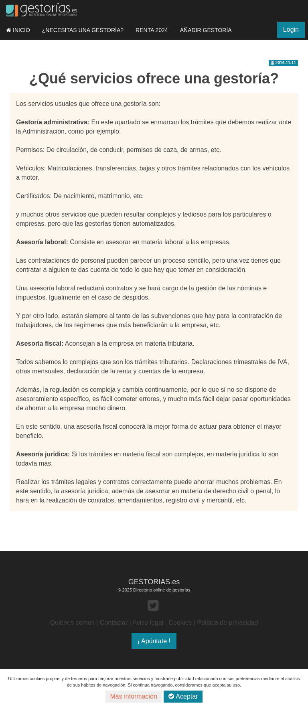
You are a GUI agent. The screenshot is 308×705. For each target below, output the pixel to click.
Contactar (114, 622)
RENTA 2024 (152, 30)
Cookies (180, 622)
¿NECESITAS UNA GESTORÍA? (83, 30)
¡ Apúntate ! (154, 641)
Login (291, 29)
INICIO (18, 30)
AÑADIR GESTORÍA (206, 30)
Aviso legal (147, 622)
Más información (133, 696)
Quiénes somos (72, 622)
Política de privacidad (227, 622)
